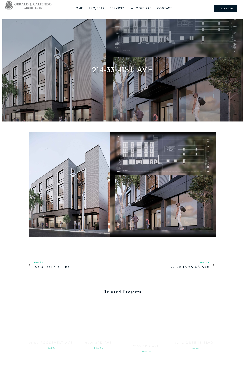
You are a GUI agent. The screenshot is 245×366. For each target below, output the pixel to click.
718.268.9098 (225, 8)
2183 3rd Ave (146, 346)
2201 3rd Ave (98, 343)
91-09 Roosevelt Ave (51, 343)
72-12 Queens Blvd (194, 343)
